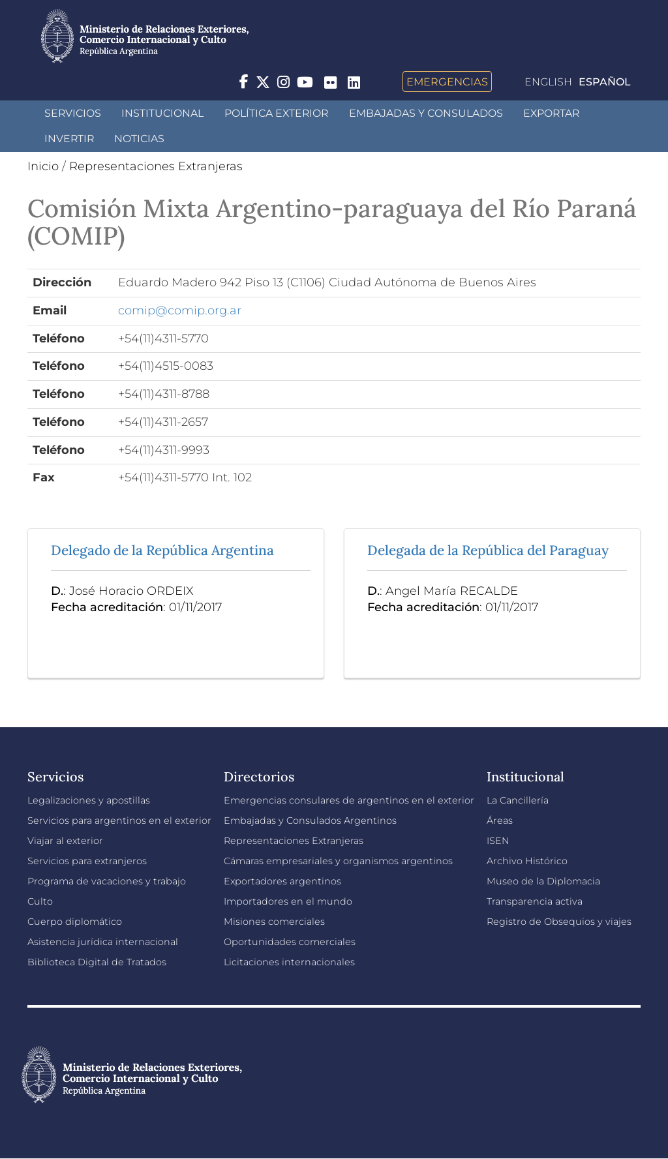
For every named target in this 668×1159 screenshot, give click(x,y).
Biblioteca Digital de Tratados (96, 962)
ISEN (498, 841)
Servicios (72, 113)
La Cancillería (518, 800)
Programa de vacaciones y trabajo (106, 881)
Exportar (551, 113)
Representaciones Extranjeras (156, 166)
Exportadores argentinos (282, 881)
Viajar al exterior (65, 841)
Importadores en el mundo (288, 901)
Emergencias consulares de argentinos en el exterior (349, 800)
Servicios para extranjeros (87, 861)
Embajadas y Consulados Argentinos (310, 820)
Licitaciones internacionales (289, 962)
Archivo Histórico (527, 861)
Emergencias (447, 81)
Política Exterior (276, 113)
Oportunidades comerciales (290, 942)
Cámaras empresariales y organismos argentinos (338, 861)
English (548, 82)
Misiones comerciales (274, 921)
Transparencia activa (535, 901)
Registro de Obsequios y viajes (559, 921)
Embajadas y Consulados (426, 113)
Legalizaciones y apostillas (88, 800)
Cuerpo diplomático (74, 921)
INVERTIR (69, 138)
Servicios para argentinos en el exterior (119, 820)
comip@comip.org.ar (179, 310)
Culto (40, 901)
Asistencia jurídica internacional (102, 942)
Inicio (43, 166)
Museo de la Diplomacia (543, 881)
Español (605, 82)
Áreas (500, 820)
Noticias (139, 138)
